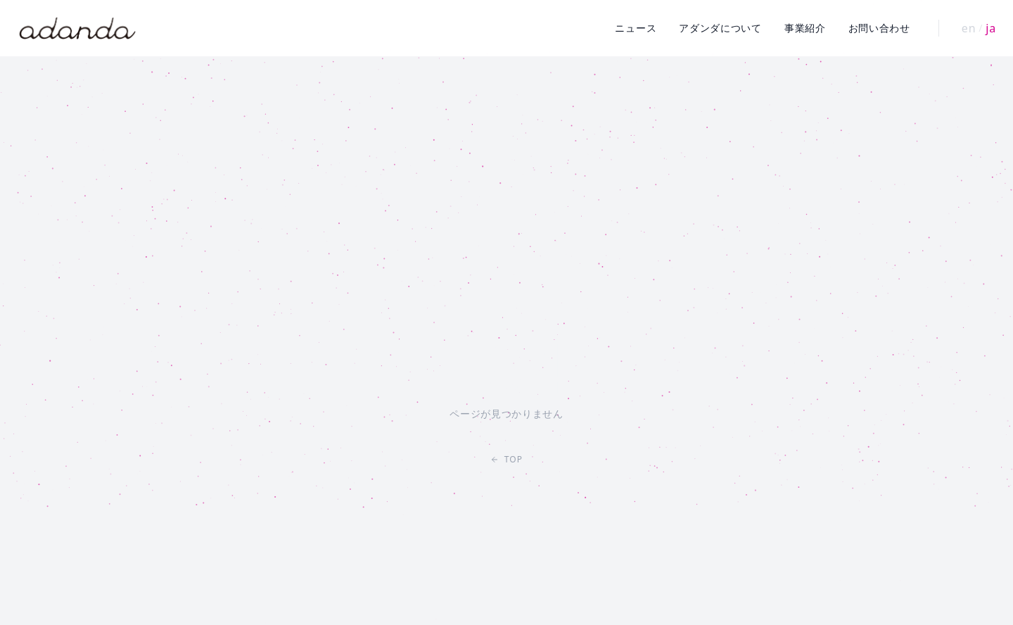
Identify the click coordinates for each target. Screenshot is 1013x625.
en (969, 28)
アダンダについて (720, 27)
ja (991, 28)
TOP (506, 459)
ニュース (635, 27)
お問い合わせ (879, 27)
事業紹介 (805, 27)
